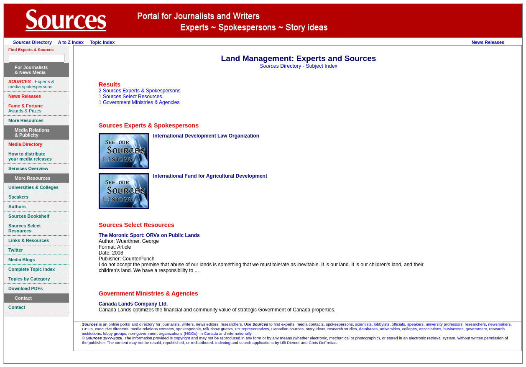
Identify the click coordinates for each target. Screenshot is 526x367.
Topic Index (102, 42)
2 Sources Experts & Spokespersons (139, 91)
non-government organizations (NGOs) (162, 333)
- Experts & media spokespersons (31, 84)
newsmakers (499, 324)
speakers (415, 324)
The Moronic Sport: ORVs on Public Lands (149, 235)
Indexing (222, 342)
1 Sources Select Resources (130, 96)
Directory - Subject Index (298, 66)
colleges (409, 328)
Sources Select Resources (136, 225)
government (476, 328)
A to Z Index (71, 42)
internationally (239, 333)
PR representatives (252, 328)
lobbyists (381, 324)
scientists (363, 324)
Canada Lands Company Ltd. (133, 304)
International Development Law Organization (206, 136)
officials (398, 324)
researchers (475, 324)
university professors (444, 324)
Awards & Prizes (25, 108)
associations (430, 328)
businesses (454, 328)
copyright (182, 338)
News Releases (488, 42)
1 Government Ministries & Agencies (139, 102)
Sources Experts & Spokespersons (149, 125)
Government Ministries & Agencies (148, 293)
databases (368, 328)
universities (390, 328)
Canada (211, 333)
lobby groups (114, 333)
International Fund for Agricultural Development (210, 176)
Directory (32, 42)
